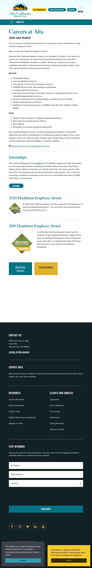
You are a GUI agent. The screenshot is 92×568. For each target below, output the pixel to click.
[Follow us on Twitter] (27, 526)
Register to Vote (16, 423)
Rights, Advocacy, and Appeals (22, 417)
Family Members (57, 423)
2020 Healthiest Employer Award (35, 198)
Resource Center (57, 429)
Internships (17, 157)
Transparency (39, 10)
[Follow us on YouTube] (43, 526)
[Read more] (15, 208)
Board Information (16, 405)
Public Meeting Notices (57, 10)
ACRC (38, 163)
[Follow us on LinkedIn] (35, 526)
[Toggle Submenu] (12, 22)
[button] (15, 394)
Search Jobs (14, 411)
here (43, 210)
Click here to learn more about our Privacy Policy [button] (22, 553)
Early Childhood (57, 405)
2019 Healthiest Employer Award (34, 226)
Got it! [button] (23, 560)
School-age (55, 411)
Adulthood (54, 417)
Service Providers (16, 399)
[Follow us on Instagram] (20, 526)
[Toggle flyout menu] (80, 10)
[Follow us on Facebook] (12, 526)
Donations (72, 10)
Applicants (54, 399)
